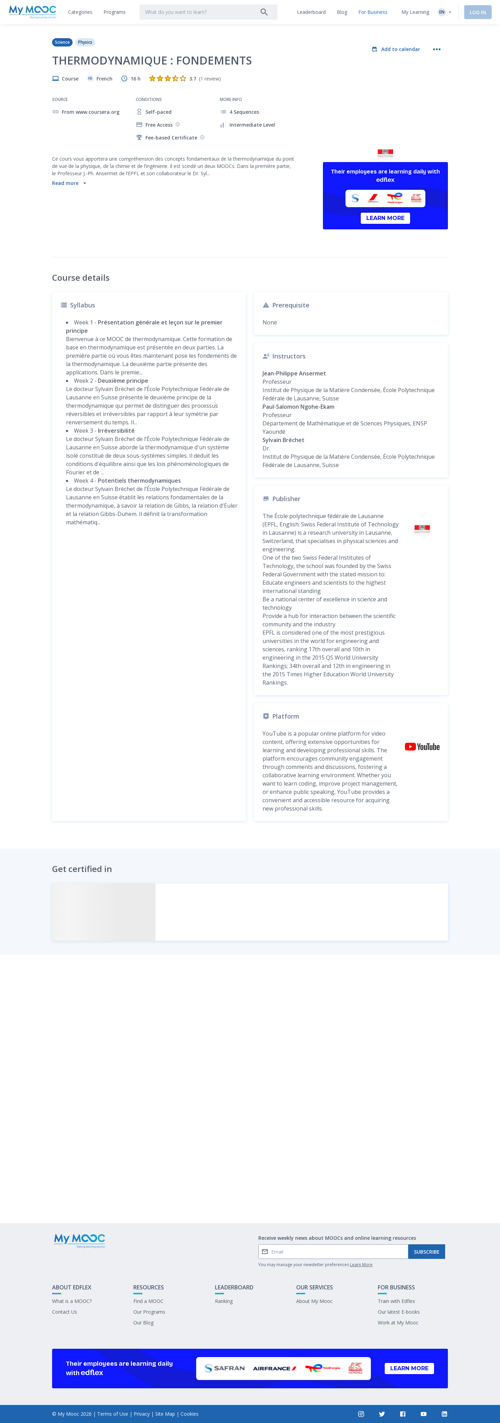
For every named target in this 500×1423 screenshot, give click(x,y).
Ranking (224, 1301)
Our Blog (143, 1322)
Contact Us (64, 1311)
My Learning (415, 12)
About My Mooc (314, 1301)
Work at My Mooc (398, 1322)
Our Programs (149, 1311)
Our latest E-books (399, 1311)
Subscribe (427, 1251)
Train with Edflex (396, 1301)
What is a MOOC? (72, 1301)
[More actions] (437, 49)
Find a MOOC (148, 1301)
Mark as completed (250, 1166)
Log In (478, 12)
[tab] (80, 12)
